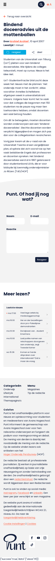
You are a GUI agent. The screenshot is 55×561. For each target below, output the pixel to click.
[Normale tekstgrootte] (48, 4)
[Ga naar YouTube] (38, 538)
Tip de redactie (36, 393)
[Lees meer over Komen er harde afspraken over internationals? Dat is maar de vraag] (27, 357)
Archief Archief (19, 41)
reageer (16, 52)
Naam (10, 216)
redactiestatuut (24, 479)
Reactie (11, 229)
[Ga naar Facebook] (32, 538)
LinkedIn (38, 493)
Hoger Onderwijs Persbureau (20, 454)
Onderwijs (9, 389)
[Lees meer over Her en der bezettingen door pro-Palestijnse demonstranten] (27, 323)
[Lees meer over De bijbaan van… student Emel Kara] (27, 332)
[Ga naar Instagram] (45, 538)
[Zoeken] (41, 4)
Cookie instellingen (14, 523)
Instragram (10, 493)
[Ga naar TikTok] (32, 545)
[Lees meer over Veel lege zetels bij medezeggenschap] (27, 314)
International (11, 396)
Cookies (31, 523)
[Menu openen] (5, 4)
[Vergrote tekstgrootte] (50, 4)
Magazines (34, 389)
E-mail (35, 216)
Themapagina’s (12, 400)
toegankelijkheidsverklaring (19, 517)
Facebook (23, 493)
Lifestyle (8, 393)
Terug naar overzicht (19, 16)
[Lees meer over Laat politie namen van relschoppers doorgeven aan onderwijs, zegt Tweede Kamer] (27, 343)
